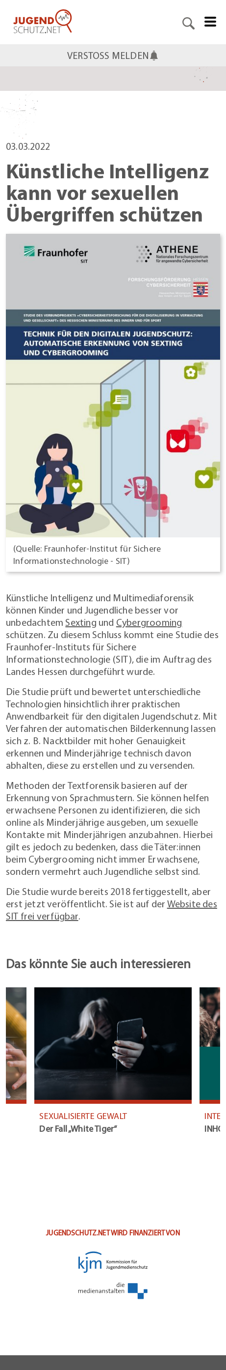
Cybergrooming (149, 622)
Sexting (80, 622)
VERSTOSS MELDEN (113, 55)
